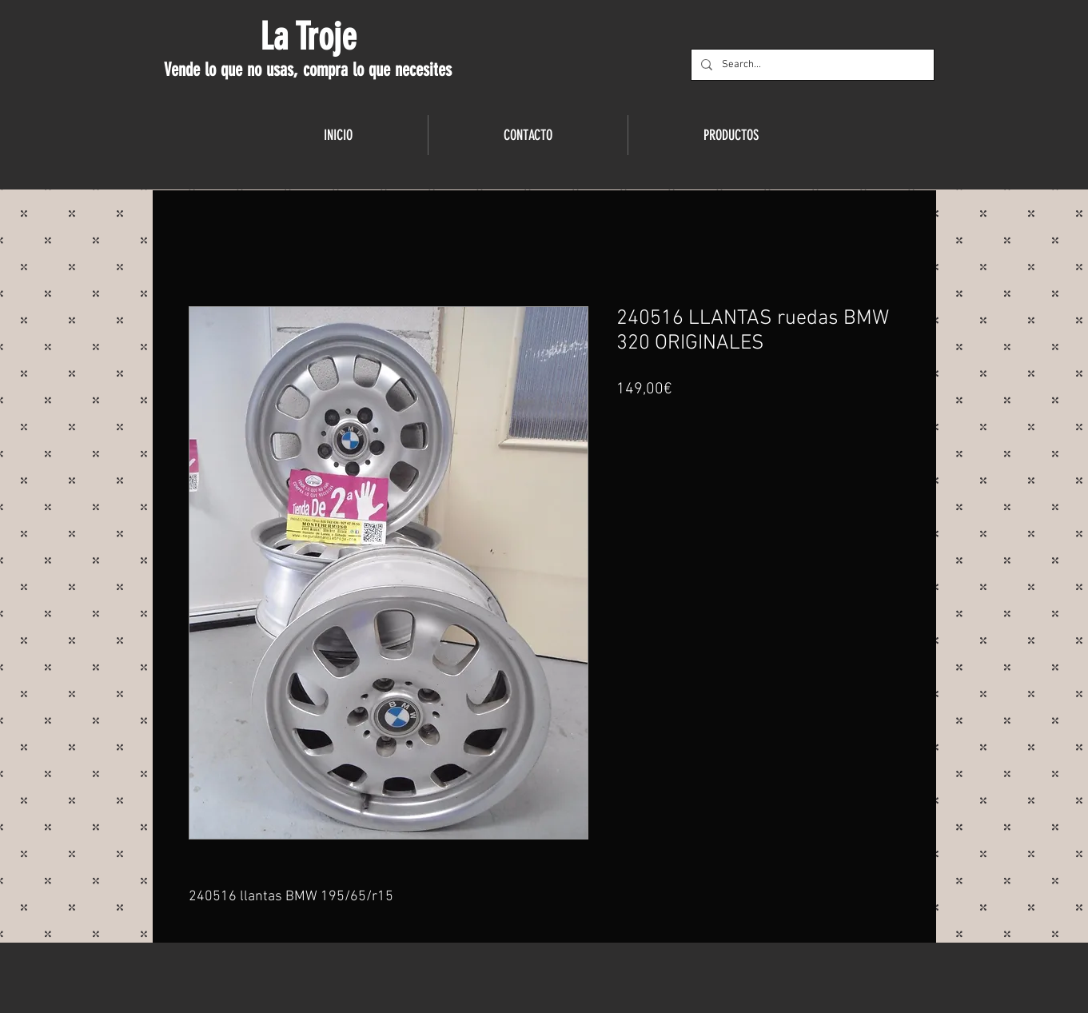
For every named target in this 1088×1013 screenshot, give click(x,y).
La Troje (308, 36)
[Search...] (811, 65)
